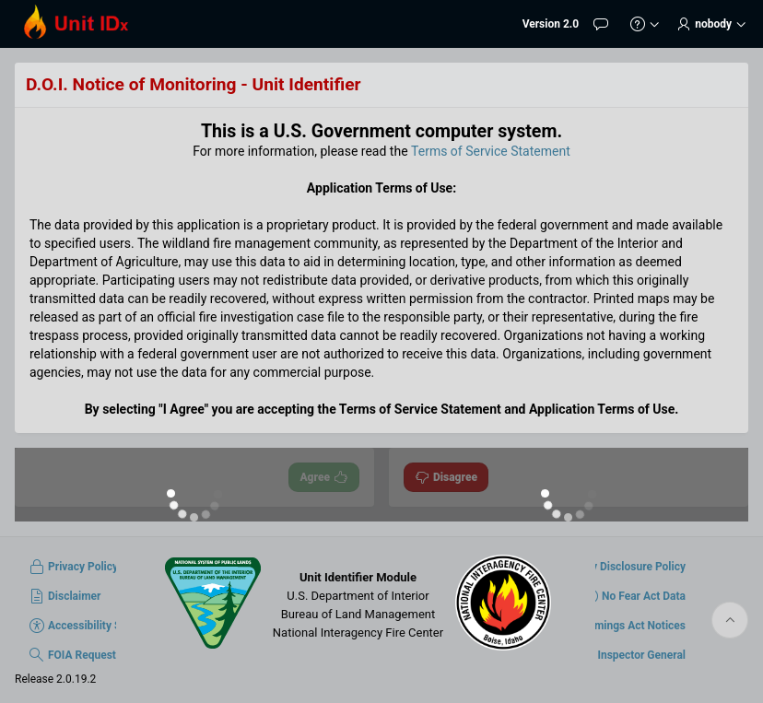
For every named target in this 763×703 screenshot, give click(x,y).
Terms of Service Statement (490, 151)
